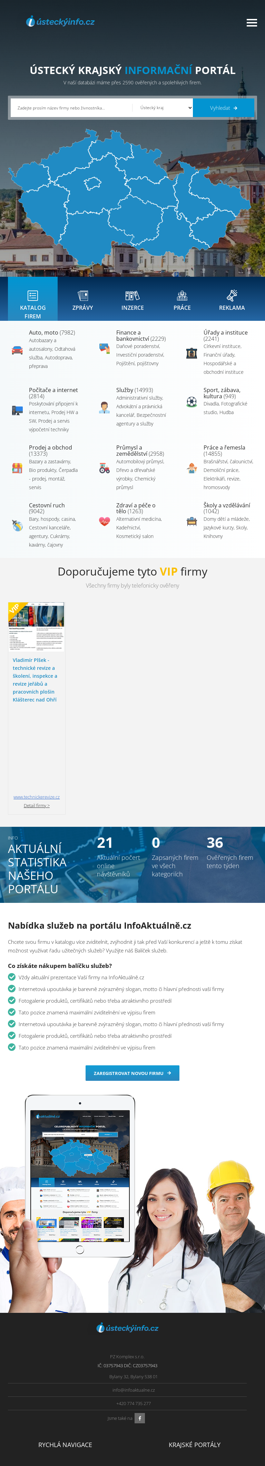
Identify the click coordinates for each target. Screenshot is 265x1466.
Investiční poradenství (139, 361)
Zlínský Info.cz (214, 1416)
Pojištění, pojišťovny (137, 370)
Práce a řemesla (224, 457)
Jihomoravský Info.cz (158, 1433)
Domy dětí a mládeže (226, 526)
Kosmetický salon (135, 543)
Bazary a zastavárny (49, 468)
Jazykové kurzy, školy (225, 534)
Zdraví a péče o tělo (136, 515)
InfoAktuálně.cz (62, 1459)
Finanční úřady (219, 361)
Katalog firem (26, 1398)
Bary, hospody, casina (52, 526)
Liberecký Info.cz (154, 1441)
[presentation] (33, 302)
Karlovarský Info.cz (218, 1441)
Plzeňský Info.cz (216, 1390)
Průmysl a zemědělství (140, 457)
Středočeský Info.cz (219, 1424)
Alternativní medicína (138, 526)
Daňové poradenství (137, 353)
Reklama (21, 1433)
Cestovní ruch (47, 515)
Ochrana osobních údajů (96, 1407)
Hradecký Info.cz (154, 1424)
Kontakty (79, 1416)
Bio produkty (42, 477)
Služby (134, 397)
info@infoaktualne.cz (133, 1310)
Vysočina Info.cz (154, 1416)
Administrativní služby (139, 404)
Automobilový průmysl (139, 468)
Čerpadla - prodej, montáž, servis (53, 485)
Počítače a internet (53, 400)
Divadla (211, 410)
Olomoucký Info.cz (218, 1433)
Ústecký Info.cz (152, 1398)
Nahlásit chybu (85, 1424)
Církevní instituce (222, 353)
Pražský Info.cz (214, 1398)
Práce (19, 1416)
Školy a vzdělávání (227, 515)
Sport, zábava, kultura (222, 400)
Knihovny (213, 543)
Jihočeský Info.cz (216, 1407)
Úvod (18, 1390)
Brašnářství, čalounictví (228, 468)
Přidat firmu (83, 1390)
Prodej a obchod (50, 457)
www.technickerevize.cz (36, 717)
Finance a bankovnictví (141, 342)
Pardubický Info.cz (156, 1390)
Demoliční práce (221, 477)
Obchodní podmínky (91, 1398)
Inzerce (20, 1407)
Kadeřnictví (128, 534)
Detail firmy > (37, 725)
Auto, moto (52, 339)
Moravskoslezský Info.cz (162, 1407)
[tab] (33, 302)
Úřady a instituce (226, 342)
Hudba (226, 419)
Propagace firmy (29, 1424)
